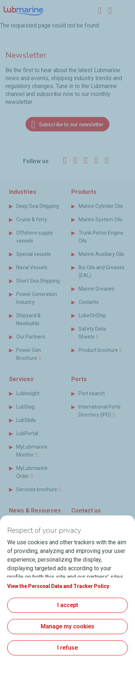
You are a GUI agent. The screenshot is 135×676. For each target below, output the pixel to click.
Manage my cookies (67, 626)
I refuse (67, 647)
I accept (67, 605)
